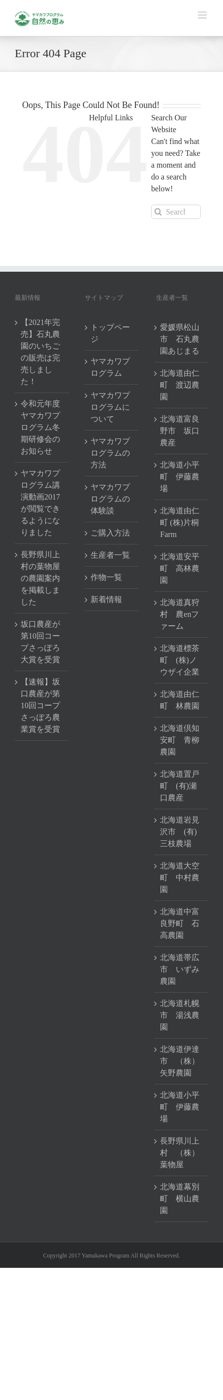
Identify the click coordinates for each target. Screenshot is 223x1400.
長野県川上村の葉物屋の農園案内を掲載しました (40, 578)
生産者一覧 (110, 555)
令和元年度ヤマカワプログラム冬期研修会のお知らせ (40, 427)
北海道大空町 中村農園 (179, 878)
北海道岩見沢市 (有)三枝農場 (179, 832)
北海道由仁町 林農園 (179, 700)
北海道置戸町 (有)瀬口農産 (179, 786)
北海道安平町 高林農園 (179, 568)
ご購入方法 (110, 533)
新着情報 (106, 599)
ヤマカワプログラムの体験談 (110, 499)
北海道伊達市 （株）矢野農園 (179, 1061)
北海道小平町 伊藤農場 (179, 477)
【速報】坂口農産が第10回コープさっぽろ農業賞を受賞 (40, 705)
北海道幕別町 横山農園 (179, 1199)
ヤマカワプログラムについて (110, 407)
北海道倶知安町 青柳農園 (179, 740)
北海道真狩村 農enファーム (179, 614)
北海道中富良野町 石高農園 (179, 923)
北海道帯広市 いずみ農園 (179, 969)
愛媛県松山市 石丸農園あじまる (179, 339)
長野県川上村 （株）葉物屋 (179, 1153)
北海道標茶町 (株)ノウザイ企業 (179, 660)
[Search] (158, 212)
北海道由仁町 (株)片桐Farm (179, 522)
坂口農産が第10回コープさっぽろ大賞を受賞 (40, 642)
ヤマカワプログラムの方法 (110, 453)
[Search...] (176, 212)
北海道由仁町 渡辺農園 (179, 385)
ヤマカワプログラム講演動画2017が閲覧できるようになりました (40, 503)
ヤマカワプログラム (110, 367)
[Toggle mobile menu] (203, 15)
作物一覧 (106, 577)
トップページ (110, 333)
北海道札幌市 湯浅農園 (179, 1015)
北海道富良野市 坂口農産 (179, 431)
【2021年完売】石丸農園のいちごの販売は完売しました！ (40, 352)
